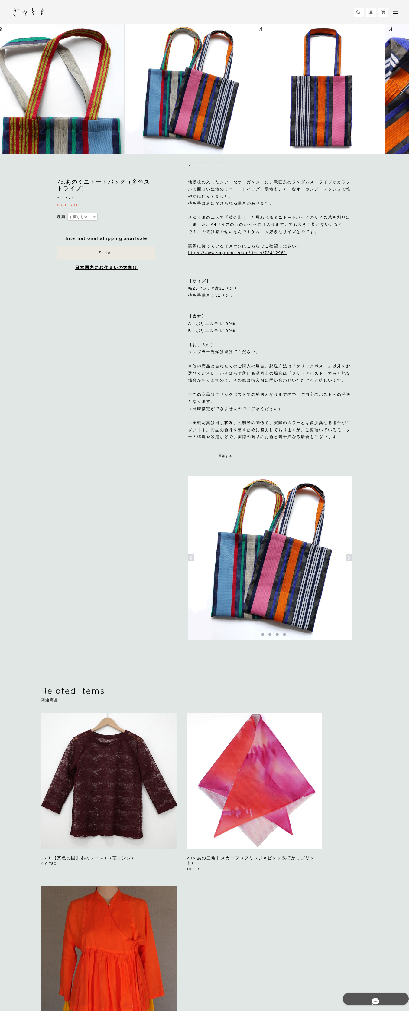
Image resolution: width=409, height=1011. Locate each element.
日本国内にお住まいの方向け (106, 267)
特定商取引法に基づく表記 (136, 976)
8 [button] (216, 165)
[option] (205, 92)
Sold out (106, 253)
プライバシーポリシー (90, 976)
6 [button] (208, 165)
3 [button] (197, 165)
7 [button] (212, 165)
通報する (225, 456)
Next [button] (400, 92)
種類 (61, 217)
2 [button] (193, 165)
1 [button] (189, 165)
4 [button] (201, 165)
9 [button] (220, 165)
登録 (319, 898)
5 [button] (205, 165)
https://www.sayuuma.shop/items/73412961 (237, 253)
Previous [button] (9, 92)
